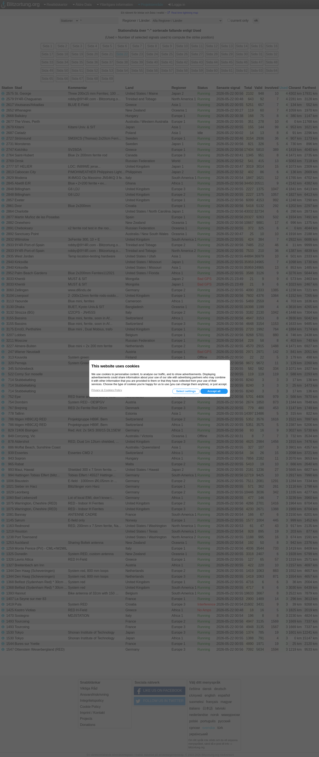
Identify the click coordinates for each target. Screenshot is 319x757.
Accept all (213, 391)
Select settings (186, 391)
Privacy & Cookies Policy (107, 390)
